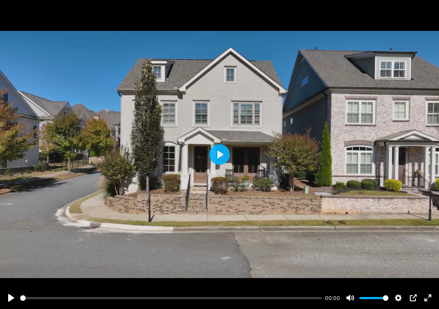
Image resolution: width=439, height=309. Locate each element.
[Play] (11, 298)
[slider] (171, 298)
